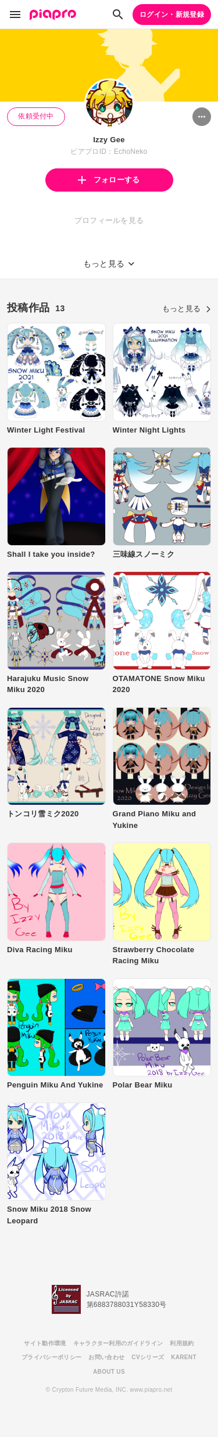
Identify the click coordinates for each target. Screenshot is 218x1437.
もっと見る (186, 308)
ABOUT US (109, 1371)
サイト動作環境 (45, 1343)
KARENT (183, 1357)
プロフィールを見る (109, 220)
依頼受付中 (36, 116)
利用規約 (182, 1343)
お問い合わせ (106, 1357)
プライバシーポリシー (51, 1357)
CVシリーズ (147, 1357)
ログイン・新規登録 (172, 14)
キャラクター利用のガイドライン (118, 1343)
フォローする (109, 179)
